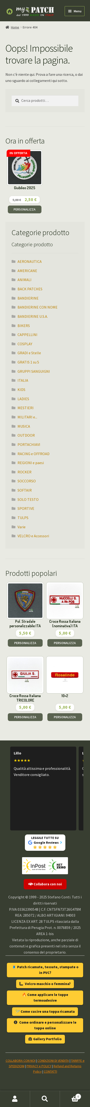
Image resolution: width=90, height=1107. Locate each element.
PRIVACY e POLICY (39, 1066)
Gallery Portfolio (45, 1039)
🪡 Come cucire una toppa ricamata (45, 1011)
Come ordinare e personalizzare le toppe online (45, 1025)
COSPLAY (25, 343)
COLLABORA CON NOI (20, 1060)
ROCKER (25, 472)
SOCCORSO (27, 481)
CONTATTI (50, 1071)
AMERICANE (27, 270)
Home (15, 27)
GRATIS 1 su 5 (28, 362)
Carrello (70, 1095)
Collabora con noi (45, 884)
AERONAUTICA (30, 261)
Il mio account (15, 1099)
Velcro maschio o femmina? (45, 984)
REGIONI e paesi (31, 462)
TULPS (23, 517)
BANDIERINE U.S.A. (33, 316)
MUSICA (24, 426)
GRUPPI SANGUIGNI (34, 371)
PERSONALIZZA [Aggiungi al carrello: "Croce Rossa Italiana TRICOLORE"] (25, 717)
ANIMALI (25, 279)
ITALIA (23, 380)
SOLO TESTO (28, 499)
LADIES (23, 398)
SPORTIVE (26, 508)
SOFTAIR (25, 490)
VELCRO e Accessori (33, 535)
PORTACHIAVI (29, 444)
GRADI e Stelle (29, 352)
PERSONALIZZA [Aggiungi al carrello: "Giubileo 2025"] (25, 209)
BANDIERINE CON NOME (38, 307)
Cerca (45, 1099)
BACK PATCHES (30, 289)
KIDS (21, 389)
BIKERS (24, 325)
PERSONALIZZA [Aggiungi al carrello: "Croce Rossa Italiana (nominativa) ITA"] (65, 643)
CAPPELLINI (27, 334)
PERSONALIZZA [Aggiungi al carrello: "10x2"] (65, 717)
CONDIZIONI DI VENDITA (53, 1060)
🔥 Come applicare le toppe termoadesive (45, 997)
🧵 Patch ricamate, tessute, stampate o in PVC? (45, 970)
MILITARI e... (27, 417)
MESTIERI (26, 407)
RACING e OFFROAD (34, 453)
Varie (22, 526)
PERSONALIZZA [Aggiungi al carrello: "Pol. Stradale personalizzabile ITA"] (25, 643)
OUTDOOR (26, 435)
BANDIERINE (28, 298)
